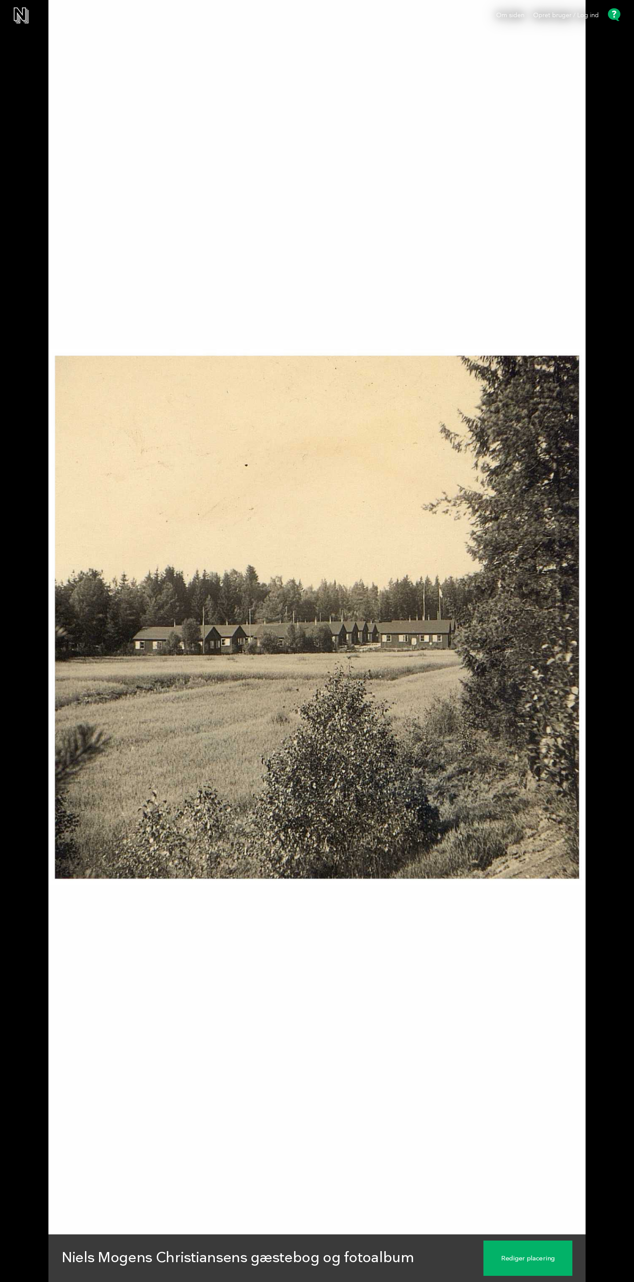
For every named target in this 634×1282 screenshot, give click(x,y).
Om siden (510, 15)
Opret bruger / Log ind (566, 15)
